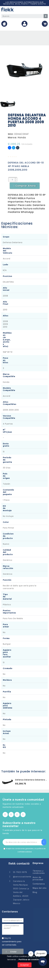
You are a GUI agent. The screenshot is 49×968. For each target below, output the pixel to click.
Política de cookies (29, 959)
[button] (25, 186)
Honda (22, 137)
